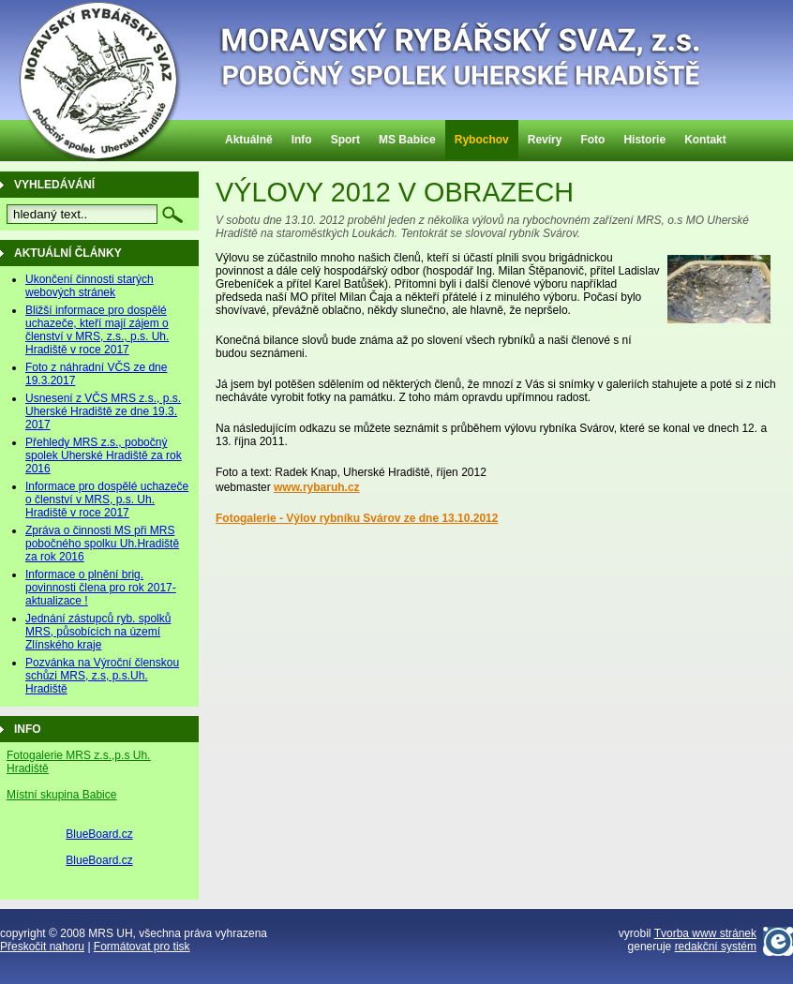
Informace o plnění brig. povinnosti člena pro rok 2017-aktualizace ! (100, 587)
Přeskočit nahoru (42, 946)
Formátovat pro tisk (142, 946)
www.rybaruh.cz (317, 487)
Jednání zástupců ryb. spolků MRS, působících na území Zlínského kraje (98, 631)
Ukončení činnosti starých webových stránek (89, 286)
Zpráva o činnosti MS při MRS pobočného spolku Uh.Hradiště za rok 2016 (102, 543)
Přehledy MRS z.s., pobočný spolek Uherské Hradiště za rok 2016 (103, 455)
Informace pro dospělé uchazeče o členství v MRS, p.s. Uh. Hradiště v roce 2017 (106, 499)
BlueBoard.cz (99, 834)
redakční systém (715, 946)
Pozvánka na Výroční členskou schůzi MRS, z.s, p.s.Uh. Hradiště (102, 675)
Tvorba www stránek (705, 933)
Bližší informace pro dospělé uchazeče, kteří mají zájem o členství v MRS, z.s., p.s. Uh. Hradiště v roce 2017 (97, 330)
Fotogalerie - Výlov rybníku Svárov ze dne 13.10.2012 (357, 518)
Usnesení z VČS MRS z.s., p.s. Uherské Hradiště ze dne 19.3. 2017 (103, 411)
